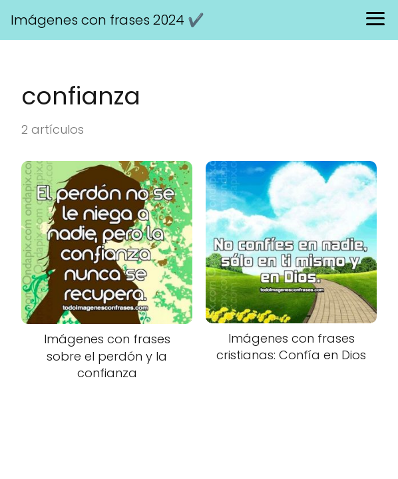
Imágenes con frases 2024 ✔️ (107, 20)
